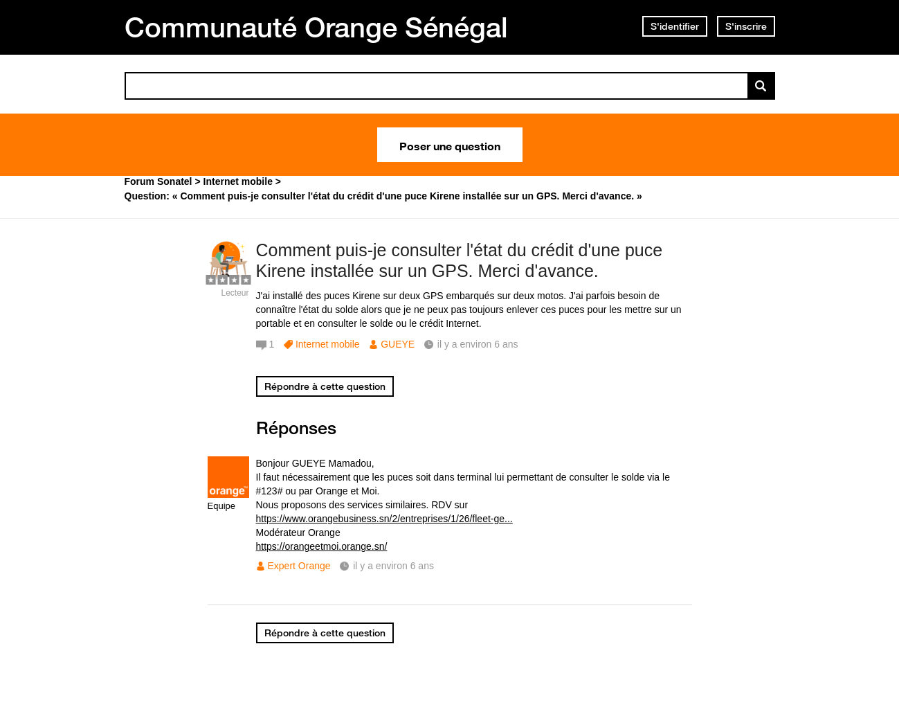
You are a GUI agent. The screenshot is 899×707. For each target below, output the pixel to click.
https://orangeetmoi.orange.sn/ (322, 546)
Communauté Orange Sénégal (316, 27)
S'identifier (675, 26)
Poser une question (449, 144)
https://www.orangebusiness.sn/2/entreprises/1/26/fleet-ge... (384, 518)
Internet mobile (328, 344)
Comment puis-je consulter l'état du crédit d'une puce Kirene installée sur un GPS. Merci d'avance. (459, 260)
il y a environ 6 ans (393, 565)
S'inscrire (746, 26)
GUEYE (398, 344)
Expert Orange (299, 565)
